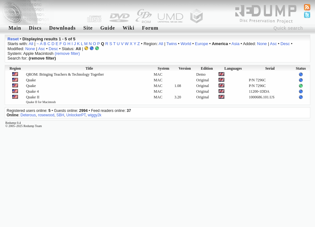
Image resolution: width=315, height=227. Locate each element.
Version (185, 68)
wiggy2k (94, 115)
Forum (150, 28)
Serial (270, 68)
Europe (201, 43)
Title (89, 68)
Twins (171, 43)
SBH (60, 115)
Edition (207, 68)
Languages (233, 68)
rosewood (46, 115)
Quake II (41, 99)
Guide (107, 28)
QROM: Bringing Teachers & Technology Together (65, 74)
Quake (31, 80)
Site (88, 28)
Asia (235, 43)
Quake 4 (32, 91)
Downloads (62, 28)
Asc (273, 43)
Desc (285, 43)
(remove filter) (67, 53)
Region (15, 68)
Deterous (28, 115)
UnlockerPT (75, 115)
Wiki (129, 28)
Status (301, 68)
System (163, 68)
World (185, 43)
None (262, 43)
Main (15, 28)
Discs (35, 28)
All (31, 43)
